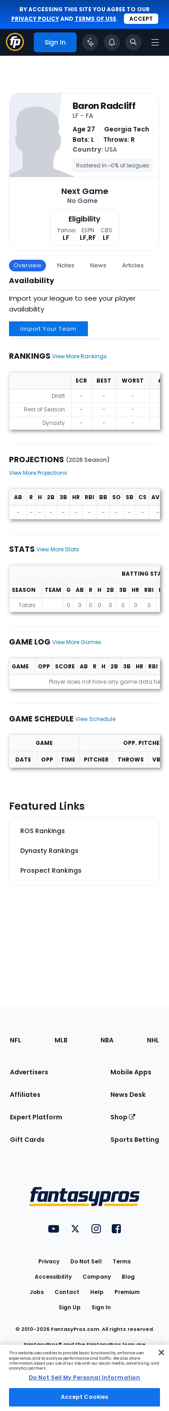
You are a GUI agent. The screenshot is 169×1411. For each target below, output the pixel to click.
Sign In (101, 1307)
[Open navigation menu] (155, 42)
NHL (153, 1040)
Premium (127, 1292)
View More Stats (58, 549)
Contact (67, 1292)
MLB (61, 1040)
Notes (65, 265)
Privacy (48, 1261)
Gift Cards (27, 1139)
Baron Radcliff (104, 105)
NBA (107, 1040)
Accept (141, 19)
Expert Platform (36, 1117)
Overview (27, 265)
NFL (15, 1040)
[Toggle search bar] (133, 42)
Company (96, 1276)
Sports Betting (134, 1139)
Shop (122, 1117)
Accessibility (53, 1276)
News (98, 265)
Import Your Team (48, 329)
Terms (122, 1261)
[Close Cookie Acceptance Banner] (161, 1352)
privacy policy (35, 19)
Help (97, 1292)
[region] (84, 1378)
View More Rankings (79, 356)
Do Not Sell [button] (86, 1261)
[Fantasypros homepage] (15, 48)
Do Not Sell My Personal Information (84, 1377)
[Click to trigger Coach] (90, 42)
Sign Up (70, 1307)
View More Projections (38, 473)
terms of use (95, 19)
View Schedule (95, 719)
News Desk (128, 1094)
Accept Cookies (85, 1397)
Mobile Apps (130, 1072)
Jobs (37, 1292)
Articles (133, 265)
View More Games (76, 642)
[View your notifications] (112, 42)
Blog (128, 1276)
